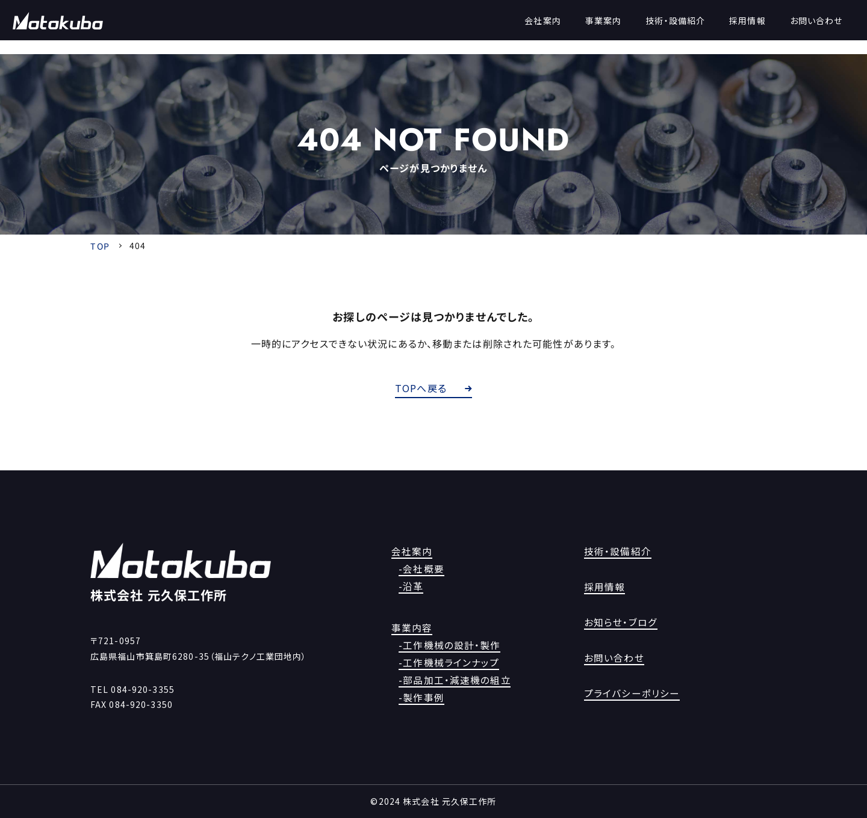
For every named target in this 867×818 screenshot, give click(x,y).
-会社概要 (423, 569)
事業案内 (591, 28)
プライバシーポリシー (626, 693)
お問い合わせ (804, 28)
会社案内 (531, 28)
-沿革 (414, 586)
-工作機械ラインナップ (447, 662)
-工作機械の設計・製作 (448, 645)
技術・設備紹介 (664, 28)
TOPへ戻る (433, 388)
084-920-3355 (142, 689)
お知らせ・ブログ (616, 623)
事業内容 (409, 627)
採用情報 (736, 28)
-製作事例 (423, 697)
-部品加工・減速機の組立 (453, 680)
